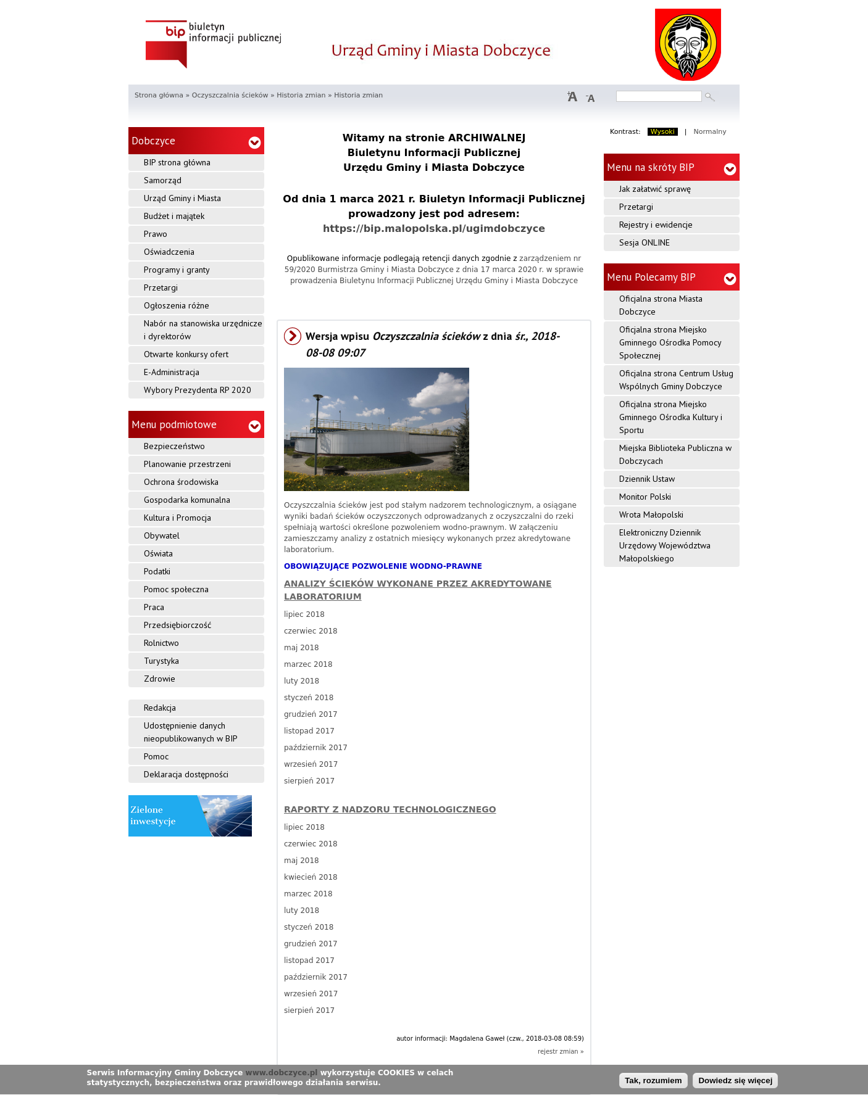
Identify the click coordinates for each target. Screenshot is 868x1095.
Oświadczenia (169, 251)
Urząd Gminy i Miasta (182, 198)
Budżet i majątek (174, 215)
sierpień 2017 (309, 781)
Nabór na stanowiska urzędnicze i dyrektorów (203, 330)
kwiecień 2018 (311, 877)
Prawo (155, 233)
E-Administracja (171, 372)
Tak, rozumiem (653, 1083)
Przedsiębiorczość (177, 624)
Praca (154, 607)
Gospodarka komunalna (187, 499)
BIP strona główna (177, 162)
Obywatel (162, 535)
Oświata (158, 553)
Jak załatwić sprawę (655, 188)
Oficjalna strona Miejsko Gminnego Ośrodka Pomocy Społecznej (670, 342)
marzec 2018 (308, 664)
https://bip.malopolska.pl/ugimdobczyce (434, 228)
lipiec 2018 (304, 614)
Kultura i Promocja (177, 517)
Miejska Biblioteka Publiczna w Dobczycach (675, 454)
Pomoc (156, 756)
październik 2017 (316, 747)
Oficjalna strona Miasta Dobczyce (661, 305)
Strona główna (159, 95)
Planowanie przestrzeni (187, 463)
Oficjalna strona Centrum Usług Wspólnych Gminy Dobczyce (676, 380)
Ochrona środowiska (181, 481)
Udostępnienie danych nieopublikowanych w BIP (191, 732)
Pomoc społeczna (176, 589)
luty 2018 (301, 681)
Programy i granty (177, 269)
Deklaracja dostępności (186, 774)
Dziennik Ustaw (647, 478)
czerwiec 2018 (311, 631)
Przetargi (161, 287)
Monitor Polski (645, 496)
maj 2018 (301, 647)
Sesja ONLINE (644, 242)
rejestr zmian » (561, 1051)
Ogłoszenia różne (176, 305)
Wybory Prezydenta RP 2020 (197, 389)
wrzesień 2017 (311, 764)
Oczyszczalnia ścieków (230, 95)
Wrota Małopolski (651, 514)
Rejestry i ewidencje (656, 224)
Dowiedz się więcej (735, 1083)
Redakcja (160, 707)
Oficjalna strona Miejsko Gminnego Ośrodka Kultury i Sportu (670, 417)
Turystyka (161, 660)
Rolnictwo (161, 642)
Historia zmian (301, 95)
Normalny (710, 132)
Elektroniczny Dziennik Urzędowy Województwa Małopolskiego (665, 545)
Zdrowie (159, 678)
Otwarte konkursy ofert (186, 354)
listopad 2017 (309, 731)
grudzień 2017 (311, 714)
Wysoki (663, 132)
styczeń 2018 (308, 697)
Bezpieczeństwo (174, 446)
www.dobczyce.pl (282, 1075)
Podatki (157, 571)
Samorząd (163, 180)
